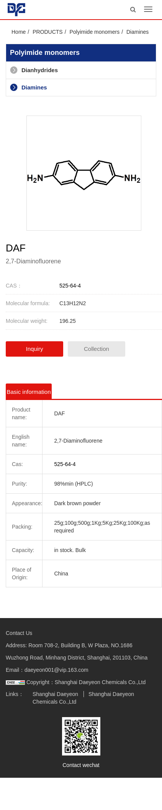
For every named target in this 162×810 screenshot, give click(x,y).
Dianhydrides (34, 70)
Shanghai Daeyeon (55, 694)
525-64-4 (70, 286)
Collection (96, 348)
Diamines (137, 32)
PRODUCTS (48, 32)
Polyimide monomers (94, 32)
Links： (15, 694)
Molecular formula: (28, 303)
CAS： (14, 286)
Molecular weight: (26, 321)
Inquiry (34, 348)
